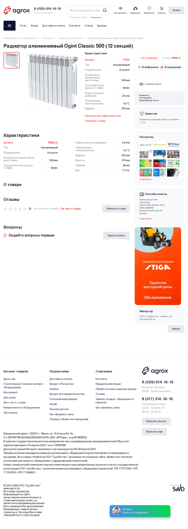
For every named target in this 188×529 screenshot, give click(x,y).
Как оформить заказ (62, 414)
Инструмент (11, 392)
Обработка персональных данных (116, 389)
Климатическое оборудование (20, 38)
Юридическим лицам (108, 383)
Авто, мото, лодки (15, 402)
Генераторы (95, 17)
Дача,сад (9, 379)
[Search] (104, 10)
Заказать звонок (156, 421)
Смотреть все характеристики (103, 115)
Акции (34, 25)
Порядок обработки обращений (69, 419)
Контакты (74, 25)
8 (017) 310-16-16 (157, 399)
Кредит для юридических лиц (67, 394)
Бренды (102, 25)
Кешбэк (54, 389)
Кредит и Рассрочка (61, 383)
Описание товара (95, 120)
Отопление (47, 38)
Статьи (89, 25)
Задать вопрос (117, 235)
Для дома (10, 397)
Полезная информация (63, 399)
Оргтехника (10, 412)
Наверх (176, 328)
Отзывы (100, 394)
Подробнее (146, 179)
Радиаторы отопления (70, 38)
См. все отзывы (70, 208)
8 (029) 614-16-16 (158, 382)
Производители (59, 409)
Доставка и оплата (53, 25)
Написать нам (154, 431)
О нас (23, 25)
